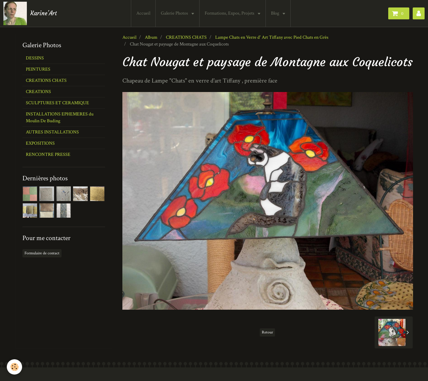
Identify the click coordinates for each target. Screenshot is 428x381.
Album (151, 37)
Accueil (143, 13)
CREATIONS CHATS (186, 37)
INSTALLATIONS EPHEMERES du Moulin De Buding (59, 117)
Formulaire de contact (41, 253)
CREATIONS (38, 92)
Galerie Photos (175, 13)
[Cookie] (14, 367)
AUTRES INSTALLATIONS (52, 132)
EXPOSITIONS (40, 143)
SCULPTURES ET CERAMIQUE (57, 103)
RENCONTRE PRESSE (48, 154)
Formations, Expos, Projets (230, 13)
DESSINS (35, 58)
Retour (267, 332)
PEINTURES (38, 69)
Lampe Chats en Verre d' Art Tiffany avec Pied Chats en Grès (271, 37)
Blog (275, 13)
